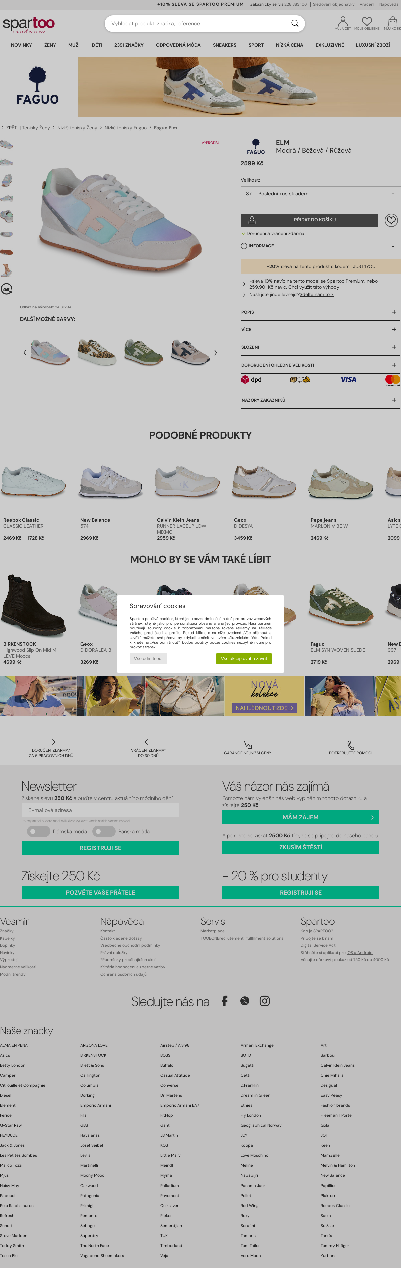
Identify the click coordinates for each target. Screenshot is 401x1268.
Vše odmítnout (148, 658)
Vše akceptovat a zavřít (244, 658)
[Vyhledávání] (295, 23)
